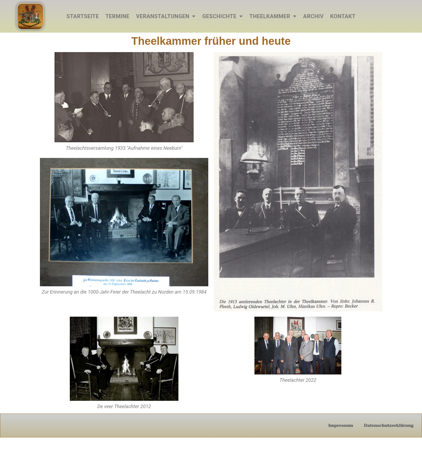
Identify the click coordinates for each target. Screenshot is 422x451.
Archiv (313, 16)
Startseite (83, 16)
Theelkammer (273, 16)
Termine (117, 16)
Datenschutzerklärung (389, 425)
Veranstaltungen (166, 16)
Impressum (340, 425)
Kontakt (342, 16)
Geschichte (222, 16)
